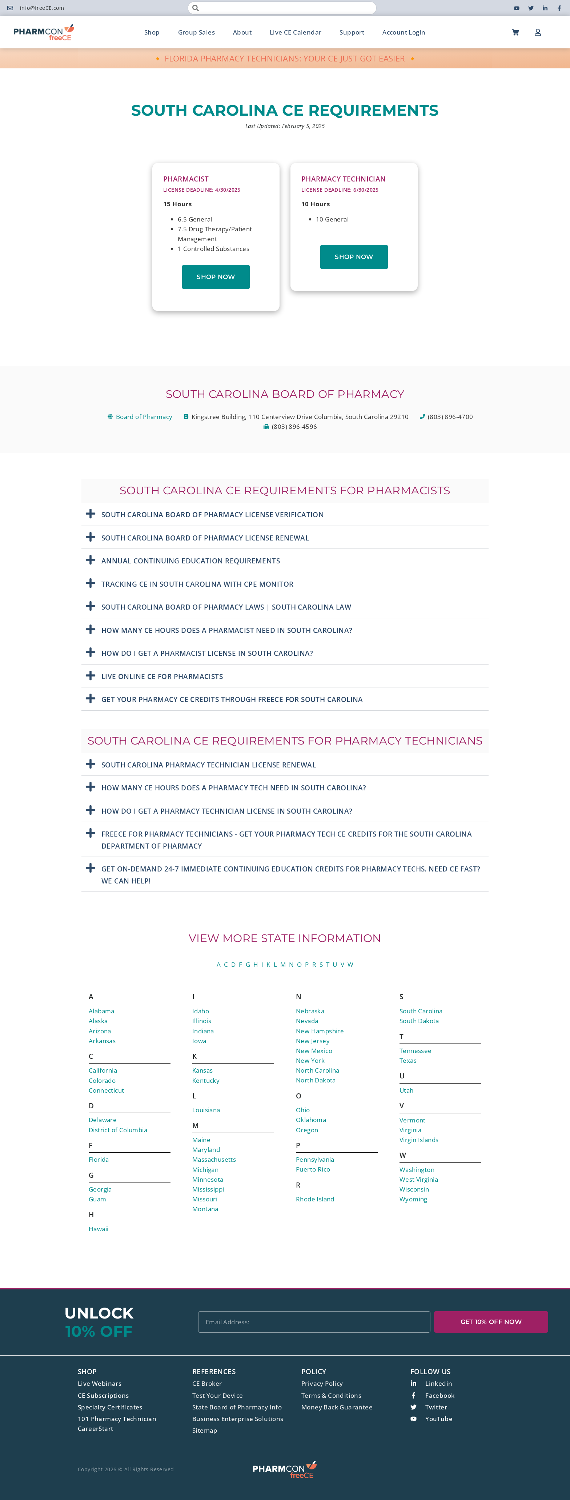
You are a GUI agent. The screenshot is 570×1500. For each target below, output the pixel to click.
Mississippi (208, 1189)
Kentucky (206, 1080)
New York (310, 1060)
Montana (205, 1209)
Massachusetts (214, 1159)
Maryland (206, 1149)
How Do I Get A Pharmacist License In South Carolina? (207, 653)
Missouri (204, 1199)
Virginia (410, 1130)
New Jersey (313, 1041)
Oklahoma (311, 1120)
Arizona (100, 1031)
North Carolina (318, 1070)
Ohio (303, 1110)
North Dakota (316, 1080)
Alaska (98, 1021)
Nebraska (310, 1011)
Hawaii (98, 1229)
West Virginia (419, 1179)
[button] (285, 514)
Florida (99, 1159)
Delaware (103, 1120)
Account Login (403, 32)
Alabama (102, 1011)
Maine (201, 1140)
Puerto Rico (313, 1169)
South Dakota (419, 1021)
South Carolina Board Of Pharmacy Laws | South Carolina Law (226, 607)
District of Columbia (118, 1130)
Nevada (307, 1021)
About (242, 32)
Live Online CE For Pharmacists (162, 676)
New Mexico (314, 1050)
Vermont (413, 1120)
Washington (417, 1169)
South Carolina (421, 1011)
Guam (98, 1199)
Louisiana (206, 1110)
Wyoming (414, 1199)
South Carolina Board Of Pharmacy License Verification (212, 514)
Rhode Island (315, 1199)
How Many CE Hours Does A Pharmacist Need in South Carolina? (227, 630)
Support (352, 32)
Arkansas (102, 1041)
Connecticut (106, 1090)
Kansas (202, 1070)
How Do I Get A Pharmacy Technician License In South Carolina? (226, 811)
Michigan (205, 1169)
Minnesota (208, 1179)
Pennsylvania (315, 1159)
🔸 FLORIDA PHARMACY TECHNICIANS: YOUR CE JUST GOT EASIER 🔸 (285, 58)
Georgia (100, 1189)
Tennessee (416, 1050)
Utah (407, 1090)
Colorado (102, 1080)
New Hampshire (320, 1031)
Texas (408, 1060)
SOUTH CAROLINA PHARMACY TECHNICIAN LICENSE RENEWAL (208, 765)
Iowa (199, 1041)
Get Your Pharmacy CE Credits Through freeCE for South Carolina (232, 699)
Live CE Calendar (295, 32)
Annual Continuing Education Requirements (190, 561)
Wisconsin (414, 1189)
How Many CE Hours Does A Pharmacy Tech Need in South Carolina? (233, 788)
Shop (152, 32)
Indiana (203, 1031)
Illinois (201, 1021)
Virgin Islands (419, 1140)
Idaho (200, 1011)
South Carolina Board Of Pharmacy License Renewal (205, 538)
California (103, 1070)
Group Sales (196, 32)
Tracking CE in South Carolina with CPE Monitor (197, 584)
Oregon (307, 1130)
